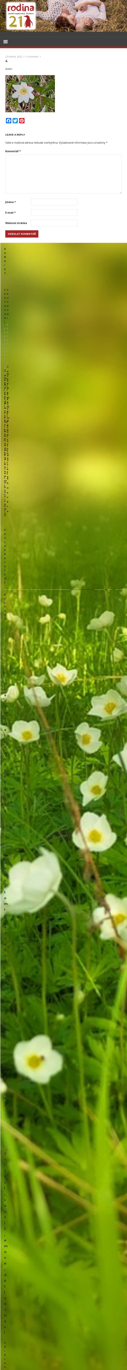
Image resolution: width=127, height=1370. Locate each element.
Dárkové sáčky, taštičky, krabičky (24, 781)
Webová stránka (16, 223)
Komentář (13, 151)
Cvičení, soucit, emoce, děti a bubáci (36, 649)
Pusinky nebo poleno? (18, 964)
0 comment (32, 56)
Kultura (10, 440)
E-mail (10, 213)
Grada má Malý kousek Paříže (30, 508)
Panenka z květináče (17, 872)
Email (8, 666)
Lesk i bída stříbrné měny (87, 1077)
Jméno (10, 202)
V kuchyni (73, 265)
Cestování (11, 265)
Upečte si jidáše (100, 295)
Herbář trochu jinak (30, 1325)
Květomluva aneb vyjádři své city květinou (41, 578)
